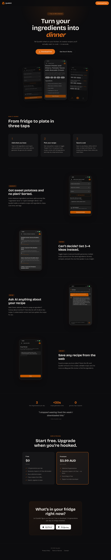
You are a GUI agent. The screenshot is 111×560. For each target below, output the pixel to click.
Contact (66, 550)
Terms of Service (57, 550)
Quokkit (7, 3)
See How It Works (66, 52)
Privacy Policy (46, 550)
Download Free (102, 3)
